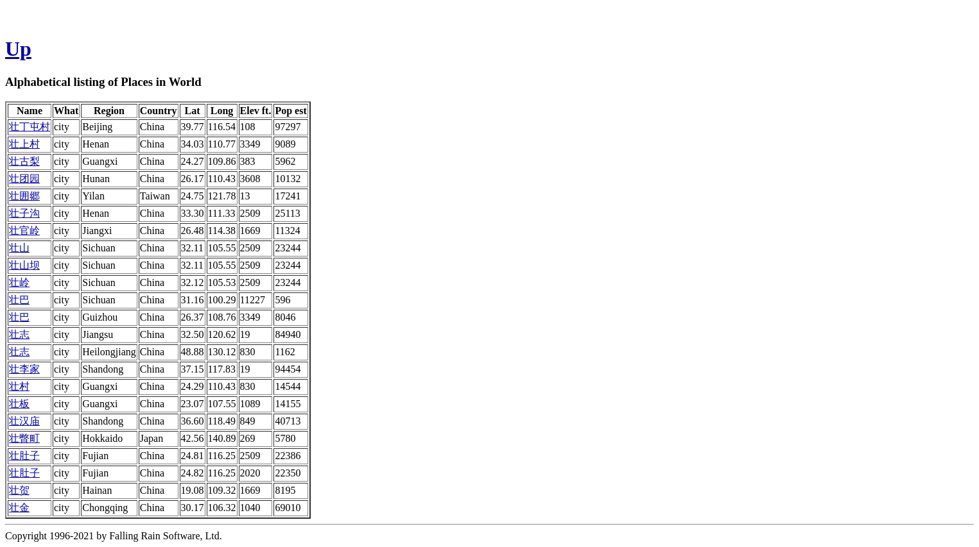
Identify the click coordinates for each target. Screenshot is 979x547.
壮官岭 (24, 230)
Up (18, 48)
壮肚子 (24, 455)
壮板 (19, 403)
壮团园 (24, 178)
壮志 (19, 334)
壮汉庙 (24, 421)
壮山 (19, 247)
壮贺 (19, 490)
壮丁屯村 (29, 126)
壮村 (19, 386)
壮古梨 (24, 161)
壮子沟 (24, 213)
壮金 (19, 507)
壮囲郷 (24, 195)
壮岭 (19, 282)
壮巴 (19, 299)
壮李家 (24, 369)
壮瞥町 (24, 438)
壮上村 (24, 144)
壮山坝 (24, 265)
